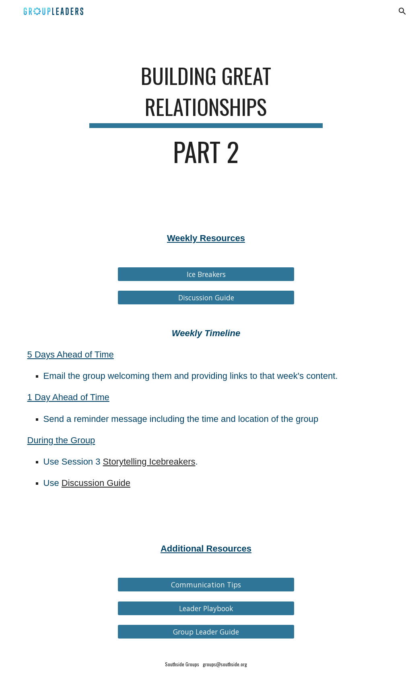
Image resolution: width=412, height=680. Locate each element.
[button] (402, 11)
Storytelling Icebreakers (149, 462)
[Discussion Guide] (206, 297)
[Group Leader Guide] (206, 631)
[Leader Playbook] (206, 608)
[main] (205, 116)
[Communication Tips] (206, 584)
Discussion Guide (96, 483)
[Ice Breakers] (206, 274)
